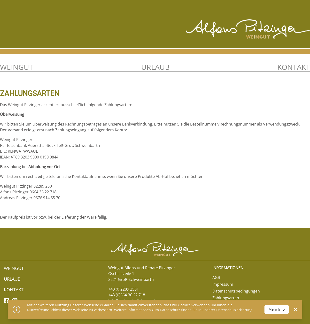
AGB (216, 277)
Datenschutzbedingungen (236, 291)
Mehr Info (277, 309)
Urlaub (155, 67)
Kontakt (293, 67)
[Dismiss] (295, 309)
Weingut (16, 67)
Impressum (222, 284)
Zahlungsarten (225, 297)
